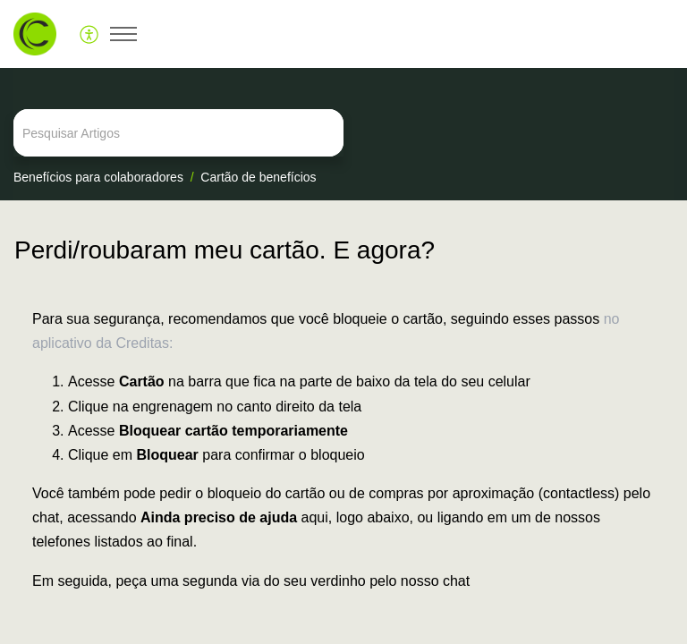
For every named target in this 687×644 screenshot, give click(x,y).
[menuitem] (90, 34)
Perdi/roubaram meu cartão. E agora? (224, 250)
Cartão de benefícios (258, 177)
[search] (343, 133)
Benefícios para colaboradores (98, 177)
